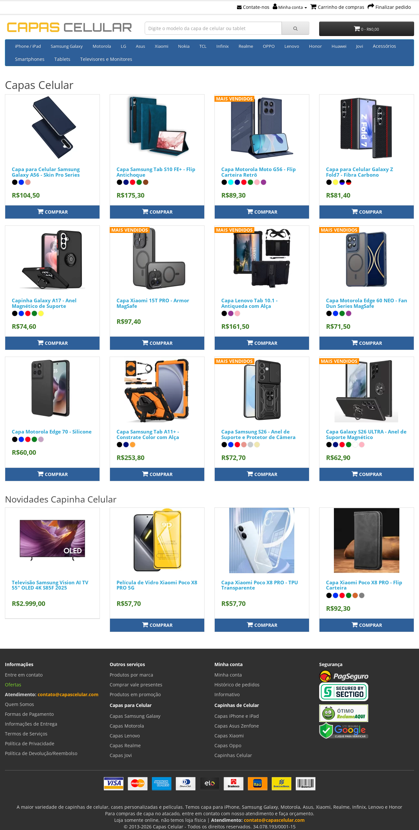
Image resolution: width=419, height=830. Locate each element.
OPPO (269, 46)
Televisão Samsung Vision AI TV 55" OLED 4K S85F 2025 (50, 585)
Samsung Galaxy (67, 46)
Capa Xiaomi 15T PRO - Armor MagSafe (153, 303)
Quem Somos (19, 704)
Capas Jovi (121, 755)
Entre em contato (24, 675)
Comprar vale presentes (136, 684)
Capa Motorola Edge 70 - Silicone (52, 431)
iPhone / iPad (28, 46)
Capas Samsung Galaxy (135, 716)
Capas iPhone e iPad (236, 716)
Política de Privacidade (29, 743)
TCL (203, 46)
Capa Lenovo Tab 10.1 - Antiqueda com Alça (249, 303)
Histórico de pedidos (237, 684)
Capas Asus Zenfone (236, 726)
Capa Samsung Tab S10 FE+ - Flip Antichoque (156, 172)
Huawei (339, 46)
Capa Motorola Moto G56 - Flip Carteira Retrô (258, 172)
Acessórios (384, 46)
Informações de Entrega (31, 724)
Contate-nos (253, 7)
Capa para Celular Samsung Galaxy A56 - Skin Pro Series (46, 172)
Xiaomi (161, 46)
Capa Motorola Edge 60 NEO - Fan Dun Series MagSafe (366, 303)
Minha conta (290, 7)
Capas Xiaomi (229, 736)
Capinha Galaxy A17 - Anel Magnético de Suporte (44, 303)
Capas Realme (125, 745)
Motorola (102, 46)
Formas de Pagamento (29, 714)
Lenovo (291, 46)
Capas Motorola (127, 726)
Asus (140, 46)
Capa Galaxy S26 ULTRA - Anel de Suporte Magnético (366, 434)
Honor (315, 46)
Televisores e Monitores (106, 59)
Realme (246, 46)
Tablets (62, 59)
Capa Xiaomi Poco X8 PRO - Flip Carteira (364, 585)
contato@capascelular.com (68, 694)
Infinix (222, 46)
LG (123, 46)
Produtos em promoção (135, 694)
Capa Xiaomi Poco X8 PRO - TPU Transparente (259, 585)
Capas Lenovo (125, 736)
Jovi (359, 46)
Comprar (52, 211)
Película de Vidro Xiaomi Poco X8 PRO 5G (157, 585)
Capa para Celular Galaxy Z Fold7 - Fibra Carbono (359, 172)
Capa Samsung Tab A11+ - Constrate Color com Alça (148, 434)
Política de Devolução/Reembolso (41, 753)
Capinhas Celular (233, 755)
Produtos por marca (131, 675)
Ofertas (13, 684)
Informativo (227, 694)
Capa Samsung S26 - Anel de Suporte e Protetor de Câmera (258, 434)
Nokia (184, 46)
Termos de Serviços (26, 734)
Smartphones (30, 59)
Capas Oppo (227, 745)
